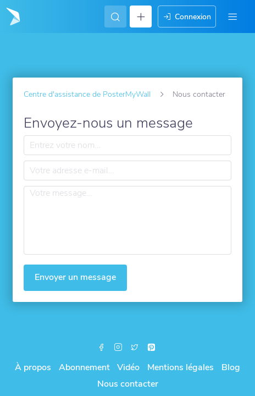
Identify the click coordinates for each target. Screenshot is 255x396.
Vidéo (128, 367)
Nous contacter (127, 384)
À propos (33, 367)
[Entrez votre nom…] (127, 145)
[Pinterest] (151, 348)
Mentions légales (180, 367)
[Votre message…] (127, 220)
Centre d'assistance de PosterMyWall (87, 94)
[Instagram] (118, 348)
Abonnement (84, 367)
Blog (230, 367)
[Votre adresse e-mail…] (127, 170)
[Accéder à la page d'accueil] (12, 17)
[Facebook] (101, 348)
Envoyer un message (75, 277)
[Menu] (232, 17)
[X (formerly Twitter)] (134, 348)
